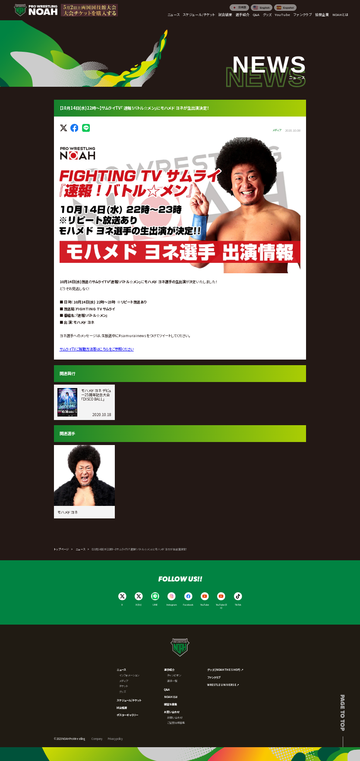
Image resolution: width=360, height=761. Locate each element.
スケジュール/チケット (129, 700)
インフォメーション (129, 675)
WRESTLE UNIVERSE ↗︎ (223, 685)
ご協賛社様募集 (176, 723)
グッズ (122, 692)
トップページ (61, 549)
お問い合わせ (172, 712)
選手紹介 (169, 670)
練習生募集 (170, 704)
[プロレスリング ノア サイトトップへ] (35, 10)
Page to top (343, 713)
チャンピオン (174, 675)
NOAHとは (170, 697)
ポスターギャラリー (127, 715)
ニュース (80, 549)
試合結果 (122, 708)
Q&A (167, 690)
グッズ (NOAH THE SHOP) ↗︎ (225, 670)
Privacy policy (115, 739)
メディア (123, 681)
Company (97, 739)
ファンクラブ (214, 677)
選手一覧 (172, 681)
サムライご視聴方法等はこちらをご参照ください (97, 348)
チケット (123, 686)
